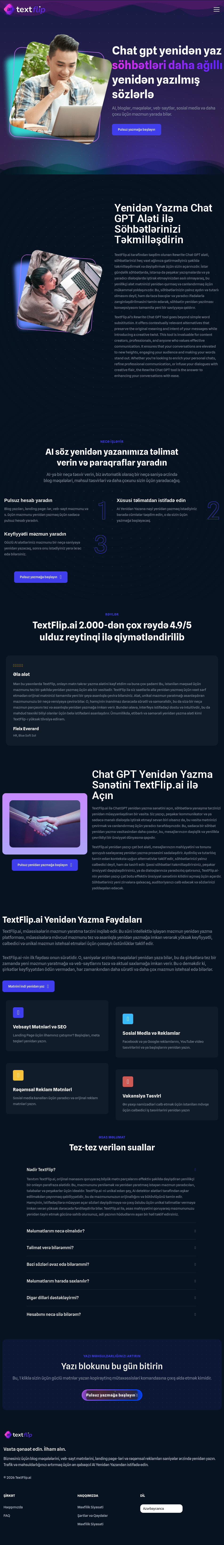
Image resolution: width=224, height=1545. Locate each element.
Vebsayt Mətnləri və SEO (39, 1027)
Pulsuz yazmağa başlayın (136, 129)
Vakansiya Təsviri (142, 1096)
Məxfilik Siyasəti (90, 1507)
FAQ (7, 1516)
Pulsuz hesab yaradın (28, 500)
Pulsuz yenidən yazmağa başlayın (45, 865)
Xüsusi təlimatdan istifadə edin (151, 500)
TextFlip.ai (23, 1477)
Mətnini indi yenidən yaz (28, 987)
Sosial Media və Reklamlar (151, 1033)
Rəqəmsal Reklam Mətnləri (42, 1089)
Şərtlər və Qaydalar (92, 1516)
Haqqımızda (13, 1507)
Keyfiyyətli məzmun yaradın (35, 534)
